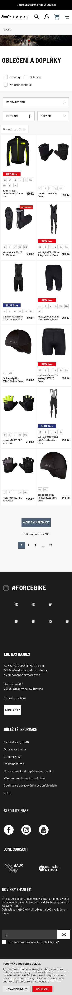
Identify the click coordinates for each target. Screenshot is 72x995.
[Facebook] (9, 830)
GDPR (7, 792)
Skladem (35, 77)
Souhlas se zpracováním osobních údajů (30, 785)
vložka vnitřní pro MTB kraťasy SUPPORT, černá (48, 378)
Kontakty (12, 710)
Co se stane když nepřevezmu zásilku (28, 771)
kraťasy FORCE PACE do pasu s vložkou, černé (48, 318)
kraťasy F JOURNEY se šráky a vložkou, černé (13, 318)
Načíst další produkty (36, 522)
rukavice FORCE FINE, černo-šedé (12, 499)
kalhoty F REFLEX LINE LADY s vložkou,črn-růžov (48, 440)
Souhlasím (42, 989)
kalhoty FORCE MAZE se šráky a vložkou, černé (48, 254)
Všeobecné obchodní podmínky (25, 778)
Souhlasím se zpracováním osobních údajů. (31, 942)
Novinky (15, 77)
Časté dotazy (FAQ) (16, 742)
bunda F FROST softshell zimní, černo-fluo (13, 193)
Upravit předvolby (16, 989)
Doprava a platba (15, 749)
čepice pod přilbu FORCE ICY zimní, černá (13, 380)
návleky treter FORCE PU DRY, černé (12, 254)
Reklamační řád (14, 763)
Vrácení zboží (12, 756)
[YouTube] (44, 830)
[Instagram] (26, 830)
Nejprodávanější (20, 84)
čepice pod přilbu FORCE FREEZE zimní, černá (47, 497)
